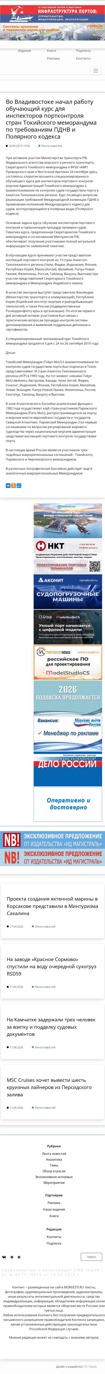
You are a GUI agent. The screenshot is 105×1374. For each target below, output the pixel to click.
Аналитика (54, 1159)
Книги (51, 51)
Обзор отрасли (54, 1171)
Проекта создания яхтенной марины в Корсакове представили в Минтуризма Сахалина (52, 905)
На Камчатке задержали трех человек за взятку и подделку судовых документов (51, 1026)
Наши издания (54, 1209)
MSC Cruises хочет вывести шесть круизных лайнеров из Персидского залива (49, 1087)
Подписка (83, 51)
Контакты (83, 58)
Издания (24, 51)
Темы (54, 1165)
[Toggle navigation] (95, 71)
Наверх (91, 1257)
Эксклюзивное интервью (54, 1177)
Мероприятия (54, 1183)
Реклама (53, 58)
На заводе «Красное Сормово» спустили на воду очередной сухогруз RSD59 (51, 966)
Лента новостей (54, 1154)
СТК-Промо (90, 1366)
